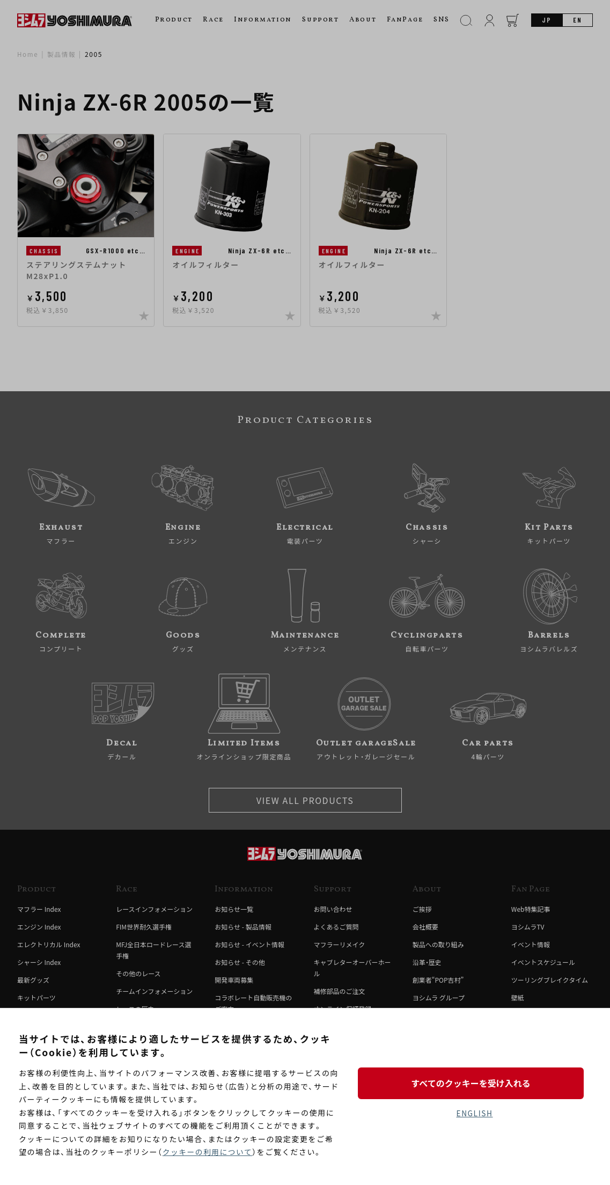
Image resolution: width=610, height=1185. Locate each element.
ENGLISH (474, 1113)
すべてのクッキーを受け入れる (474, 1082)
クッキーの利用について (208, 1152)
